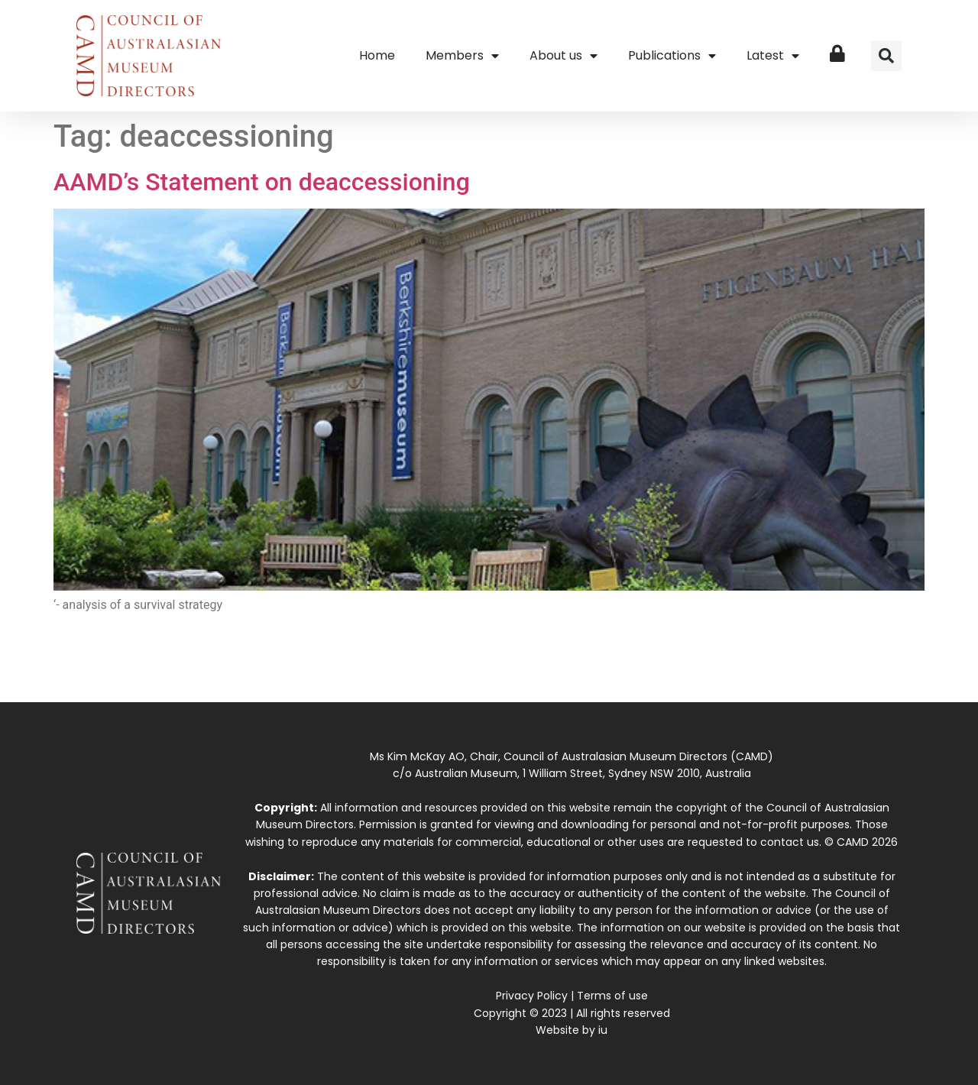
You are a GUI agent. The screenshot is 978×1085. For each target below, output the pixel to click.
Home (377, 55)
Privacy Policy (532, 995)
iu (602, 1030)
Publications (672, 56)
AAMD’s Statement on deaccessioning (261, 181)
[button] (886, 55)
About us (563, 56)
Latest (772, 56)
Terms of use (612, 995)
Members (462, 56)
